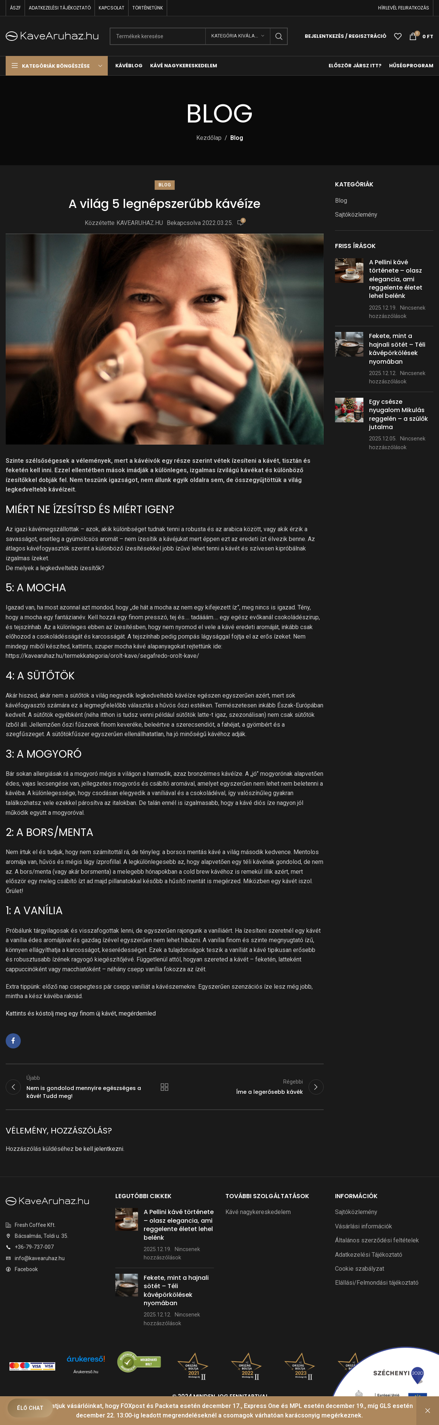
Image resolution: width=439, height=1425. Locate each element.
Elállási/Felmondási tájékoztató (377, 1282)
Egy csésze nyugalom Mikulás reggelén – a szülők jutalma (398, 414)
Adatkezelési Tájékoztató (368, 1254)
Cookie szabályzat (359, 1268)
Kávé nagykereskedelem (258, 1212)
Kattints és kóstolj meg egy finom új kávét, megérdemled (81, 1013)
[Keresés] (199, 36)
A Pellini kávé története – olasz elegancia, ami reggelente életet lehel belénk (395, 279)
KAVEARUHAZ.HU (139, 222)
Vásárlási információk (363, 1226)
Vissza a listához (164, 1087)
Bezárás (427, 1411)
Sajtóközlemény (356, 214)
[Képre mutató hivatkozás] (47, 1200)
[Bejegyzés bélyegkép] (349, 289)
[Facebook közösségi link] (13, 1040)
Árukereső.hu (85, 1371)
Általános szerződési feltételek (377, 1240)
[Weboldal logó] (52, 35)
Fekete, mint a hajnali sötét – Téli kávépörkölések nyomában (397, 349)
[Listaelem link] (55, 1225)
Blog (236, 137)
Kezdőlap (209, 137)
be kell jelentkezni (99, 1148)
